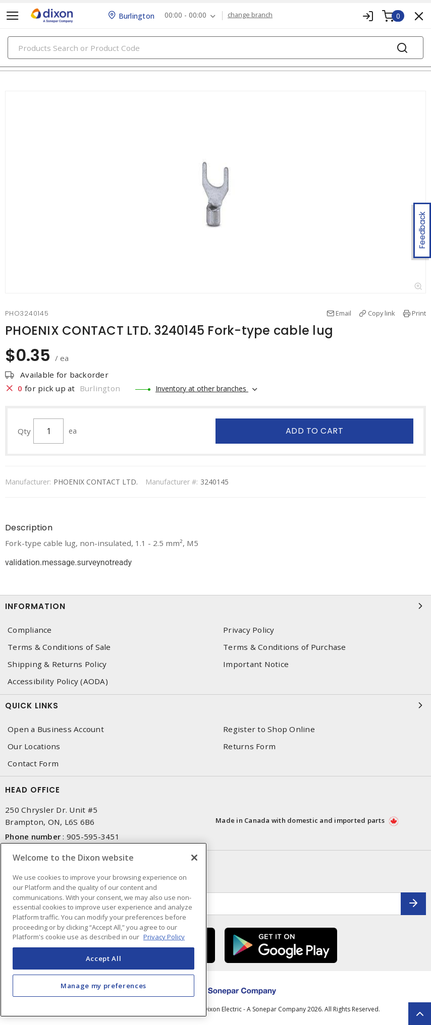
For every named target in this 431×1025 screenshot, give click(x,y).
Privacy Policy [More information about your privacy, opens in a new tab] (164, 936)
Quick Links (215, 705)
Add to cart (315, 431)
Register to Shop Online (269, 729)
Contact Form (33, 763)
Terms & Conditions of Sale (59, 647)
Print (419, 313)
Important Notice (256, 664)
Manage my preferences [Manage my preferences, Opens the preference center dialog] (103, 985)
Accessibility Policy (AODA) (58, 681)
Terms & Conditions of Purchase (284, 647)
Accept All (104, 958)
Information (215, 606)
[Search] (215, 47)
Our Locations (34, 746)
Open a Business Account (56, 729)
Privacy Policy (249, 630)
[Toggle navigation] (12, 16)
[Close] (194, 858)
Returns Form (249, 746)
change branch (250, 15)
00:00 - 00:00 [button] (185, 15)
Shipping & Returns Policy (57, 664)
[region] (103, 929)
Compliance (30, 630)
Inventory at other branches (201, 388)
